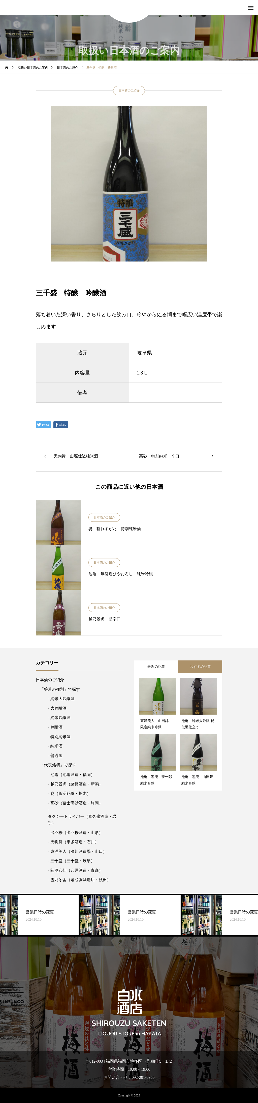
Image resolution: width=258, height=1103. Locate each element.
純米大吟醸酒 (62, 698)
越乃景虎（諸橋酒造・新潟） (76, 784)
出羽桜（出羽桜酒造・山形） (76, 832)
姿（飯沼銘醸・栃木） (70, 793)
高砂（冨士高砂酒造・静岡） (76, 803)
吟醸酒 (56, 727)
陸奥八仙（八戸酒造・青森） (76, 870)
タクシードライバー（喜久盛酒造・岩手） (82, 819)
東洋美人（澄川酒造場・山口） (78, 851)
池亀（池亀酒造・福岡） (72, 774)
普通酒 (56, 755)
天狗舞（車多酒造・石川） (74, 842)
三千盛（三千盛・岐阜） (72, 861)
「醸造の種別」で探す (60, 689)
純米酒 (56, 746)
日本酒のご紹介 (129, 90)
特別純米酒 (60, 737)
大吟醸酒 (58, 708)
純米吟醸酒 (60, 717)
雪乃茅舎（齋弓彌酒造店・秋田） (80, 880)
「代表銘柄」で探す (58, 765)
